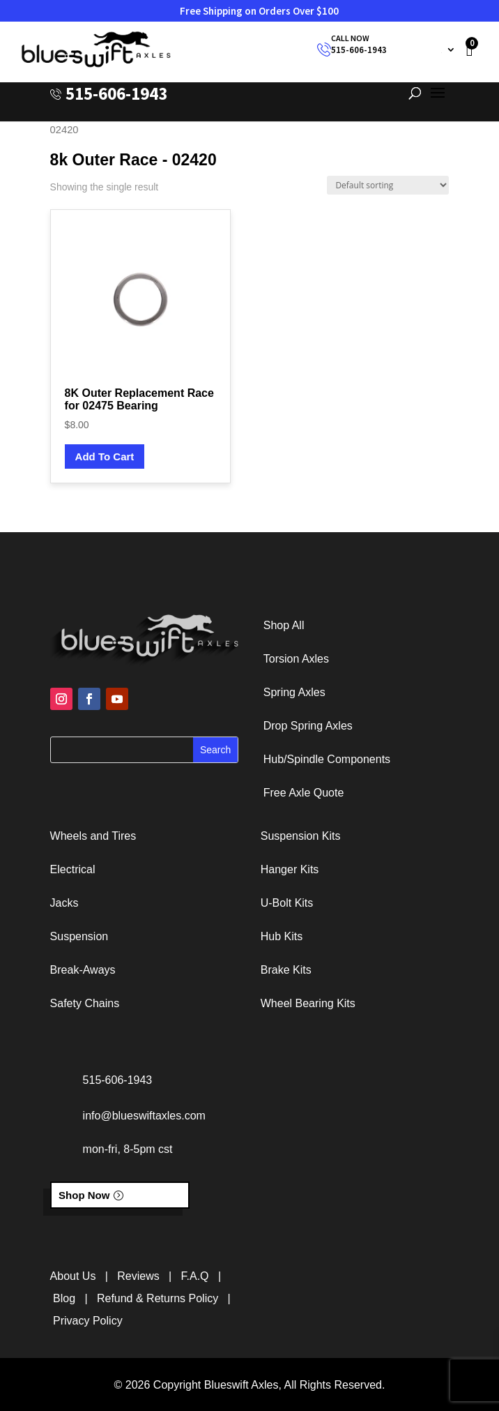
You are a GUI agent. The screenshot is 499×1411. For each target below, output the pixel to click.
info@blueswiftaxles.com (144, 1116)
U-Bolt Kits (287, 903)
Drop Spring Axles (308, 726)
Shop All (284, 625)
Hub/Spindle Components (326, 759)
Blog (64, 1298)
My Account (419, 49)
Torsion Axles (296, 659)
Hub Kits (281, 936)
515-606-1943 (359, 50)
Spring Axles (294, 692)
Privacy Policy (88, 1321)
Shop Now (84, 1195)
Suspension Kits (301, 836)
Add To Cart (105, 456)
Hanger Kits (290, 869)
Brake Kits (286, 970)
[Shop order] (388, 185)
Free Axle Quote (303, 793)
